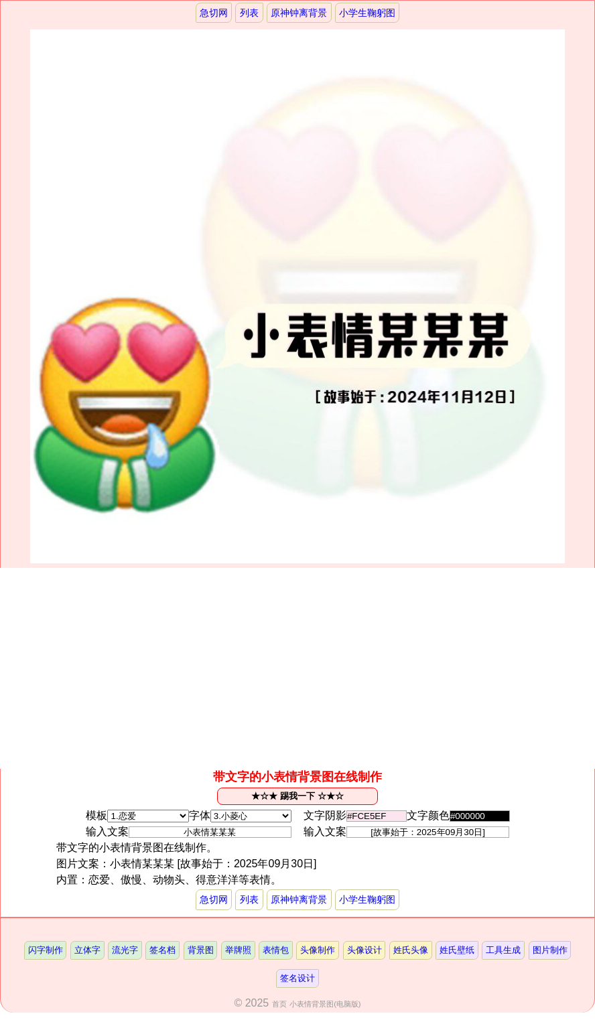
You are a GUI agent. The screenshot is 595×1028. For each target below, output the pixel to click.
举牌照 (238, 950)
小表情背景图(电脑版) (324, 1004)
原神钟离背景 (299, 12)
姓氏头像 (410, 950)
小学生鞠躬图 (367, 12)
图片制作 (550, 950)
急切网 (214, 12)
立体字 (87, 950)
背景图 (201, 950)
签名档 (162, 950)
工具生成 (503, 950)
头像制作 (317, 950)
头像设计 (364, 950)
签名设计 (297, 978)
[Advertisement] (297, 668)
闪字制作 (45, 950)
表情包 (276, 950)
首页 (279, 1004)
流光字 (125, 950)
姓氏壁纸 (457, 950)
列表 (249, 12)
